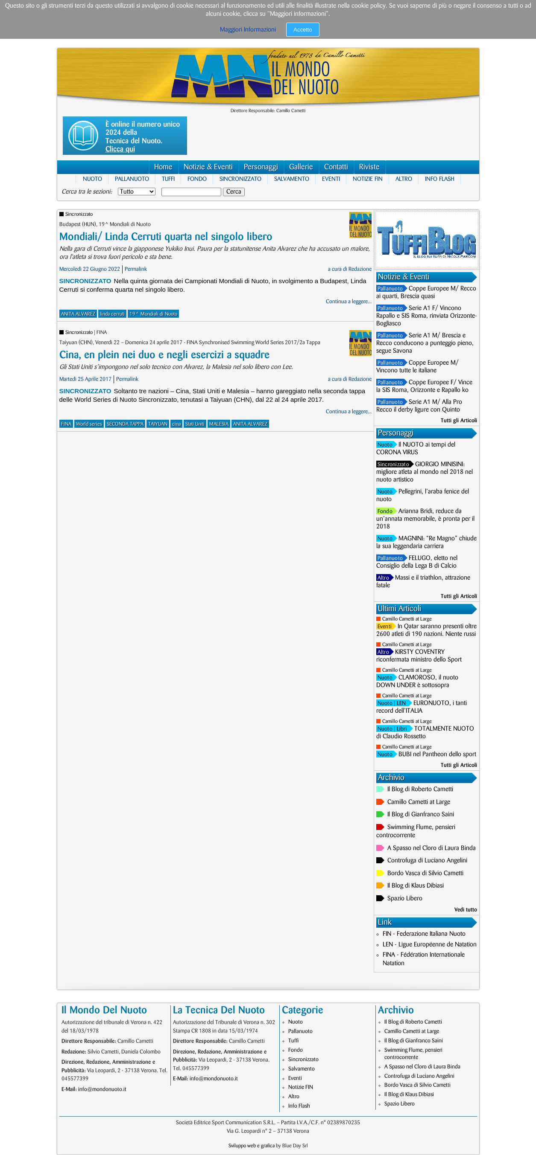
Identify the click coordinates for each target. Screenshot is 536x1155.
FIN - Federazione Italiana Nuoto (424, 934)
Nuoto (92, 179)
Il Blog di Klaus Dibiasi (415, 886)
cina (176, 424)
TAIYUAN (157, 424)
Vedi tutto (465, 909)
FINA (66, 424)
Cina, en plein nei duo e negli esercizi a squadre (164, 355)
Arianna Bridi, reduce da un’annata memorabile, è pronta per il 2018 (425, 519)
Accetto (302, 29)
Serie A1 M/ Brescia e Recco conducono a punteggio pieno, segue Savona (425, 343)
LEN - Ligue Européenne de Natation (430, 945)
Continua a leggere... (349, 301)
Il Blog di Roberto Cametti (420, 789)
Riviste (369, 167)
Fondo (197, 179)
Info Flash (439, 179)
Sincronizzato (240, 179)
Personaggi (261, 167)
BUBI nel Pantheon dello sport (437, 754)
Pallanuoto (132, 179)
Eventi (331, 179)
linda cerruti (112, 314)
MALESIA (218, 424)
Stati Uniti (195, 424)
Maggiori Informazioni (248, 30)
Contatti (336, 167)
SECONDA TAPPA (125, 424)
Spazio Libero (404, 899)
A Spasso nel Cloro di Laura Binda (431, 848)
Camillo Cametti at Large (407, 619)
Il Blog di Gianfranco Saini (420, 815)
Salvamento (291, 179)
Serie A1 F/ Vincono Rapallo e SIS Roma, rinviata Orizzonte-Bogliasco (426, 316)
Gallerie (301, 167)
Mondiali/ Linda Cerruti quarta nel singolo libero (165, 237)
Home (163, 167)
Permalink (136, 269)
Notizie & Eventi (208, 167)
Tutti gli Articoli (459, 420)
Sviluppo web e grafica (251, 1145)
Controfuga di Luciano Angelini (427, 861)
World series (89, 424)
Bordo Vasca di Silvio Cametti (425, 873)
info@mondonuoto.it (102, 1089)
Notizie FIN (368, 179)
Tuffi (168, 179)
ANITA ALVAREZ (78, 314)
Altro (403, 179)
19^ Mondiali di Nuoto (153, 314)
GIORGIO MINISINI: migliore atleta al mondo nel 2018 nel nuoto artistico (424, 472)
